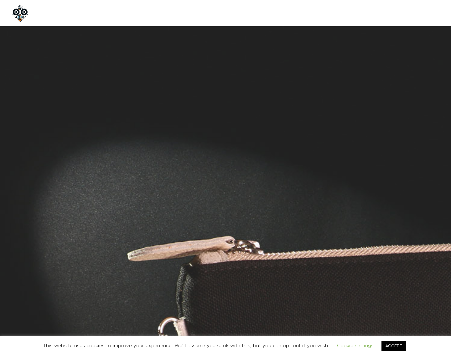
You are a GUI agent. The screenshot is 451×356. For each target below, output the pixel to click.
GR (407, 13)
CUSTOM (143, 13)
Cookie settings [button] (355, 345)
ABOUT (83, 13)
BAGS (288, 237)
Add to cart (315, 190)
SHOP (112, 13)
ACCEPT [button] (393, 345)
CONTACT (178, 13)
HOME (53, 13)
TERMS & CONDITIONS (356, 294)
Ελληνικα (431, 294)
